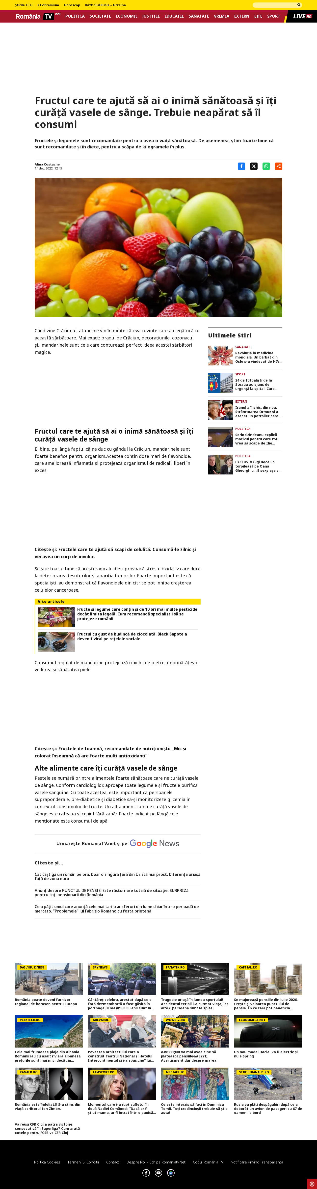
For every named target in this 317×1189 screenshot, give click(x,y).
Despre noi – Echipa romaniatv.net (156, 1162)
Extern (241, 16)
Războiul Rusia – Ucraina (105, 5)
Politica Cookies (47, 1162)
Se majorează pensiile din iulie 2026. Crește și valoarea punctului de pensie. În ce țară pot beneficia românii (266, 1004)
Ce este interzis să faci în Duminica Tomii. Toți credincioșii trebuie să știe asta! (194, 1109)
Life (258, 16)
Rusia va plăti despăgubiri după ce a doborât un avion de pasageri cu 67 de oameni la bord (268, 1109)
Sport (273, 16)
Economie (126, 16)
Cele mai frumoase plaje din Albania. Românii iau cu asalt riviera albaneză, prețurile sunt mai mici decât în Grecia (48, 1056)
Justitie (151, 16)
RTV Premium (48, 5)
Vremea (221, 16)
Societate (100, 16)
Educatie (174, 16)
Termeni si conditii (83, 1162)
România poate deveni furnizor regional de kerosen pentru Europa (46, 1002)
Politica (75, 16)
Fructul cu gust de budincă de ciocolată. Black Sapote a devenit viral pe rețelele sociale (132, 636)
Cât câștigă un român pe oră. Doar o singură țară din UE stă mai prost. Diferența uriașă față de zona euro (117, 876)
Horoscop (72, 5)
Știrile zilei (23, 5)
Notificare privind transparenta (257, 1162)
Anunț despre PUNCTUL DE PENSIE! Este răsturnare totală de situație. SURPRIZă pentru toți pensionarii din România (111, 892)
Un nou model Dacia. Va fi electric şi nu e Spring (266, 1054)
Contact (112, 1162)
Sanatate (199, 16)
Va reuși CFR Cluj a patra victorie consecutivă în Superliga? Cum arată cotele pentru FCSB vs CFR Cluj (47, 1128)
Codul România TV (208, 1162)
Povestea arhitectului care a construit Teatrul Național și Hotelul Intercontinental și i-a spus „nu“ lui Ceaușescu (120, 1056)
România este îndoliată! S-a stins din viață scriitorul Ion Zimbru (47, 1107)
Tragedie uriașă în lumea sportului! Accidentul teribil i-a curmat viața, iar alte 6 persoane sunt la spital (194, 1004)
